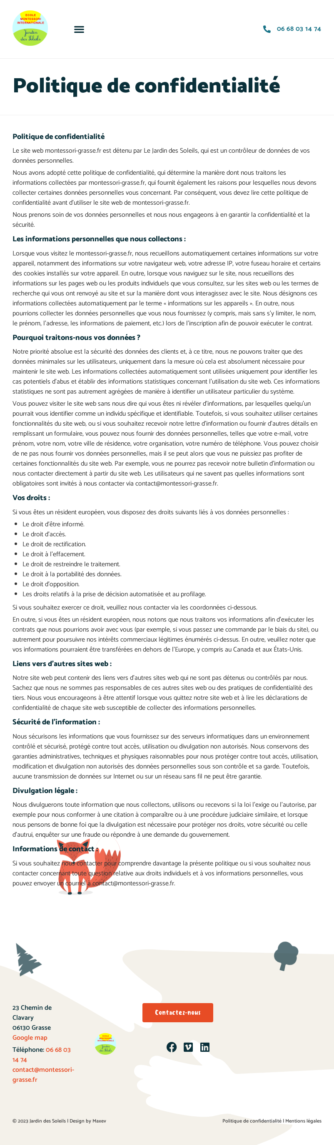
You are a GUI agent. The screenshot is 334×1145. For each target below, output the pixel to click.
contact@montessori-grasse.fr (43, 1075)
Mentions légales (303, 1121)
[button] (79, 29)
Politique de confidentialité (252, 1121)
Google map (29, 1037)
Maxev (99, 1121)
